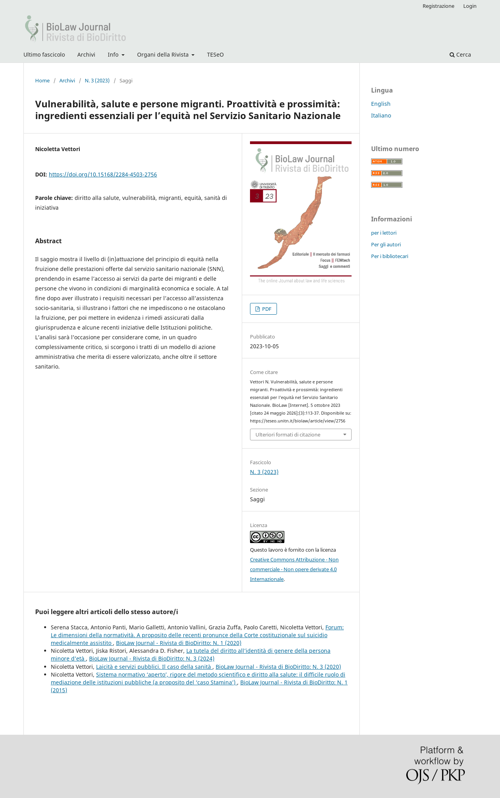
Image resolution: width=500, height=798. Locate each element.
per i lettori (383, 232)
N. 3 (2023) (97, 80)
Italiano (381, 115)
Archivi (86, 54)
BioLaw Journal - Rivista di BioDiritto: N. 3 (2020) (278, 666)
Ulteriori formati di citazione (287, 434)
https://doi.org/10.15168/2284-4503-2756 (103, 174)
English (381, 103)
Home (42, 80)
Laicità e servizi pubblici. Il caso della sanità (154, 666)
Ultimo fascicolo (44, 54)
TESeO (215, 54)
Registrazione (438, 5)
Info (114, 54)
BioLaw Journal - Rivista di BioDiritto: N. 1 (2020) (178, 643)
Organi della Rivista (163, 54)
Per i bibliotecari (389, 256)
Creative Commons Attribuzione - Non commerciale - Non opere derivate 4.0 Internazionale (294, 569)
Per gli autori (386, 244)
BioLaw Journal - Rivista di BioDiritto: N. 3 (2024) (151, 658)
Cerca (460, 54)
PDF (266, 308)
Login (470, 5)
